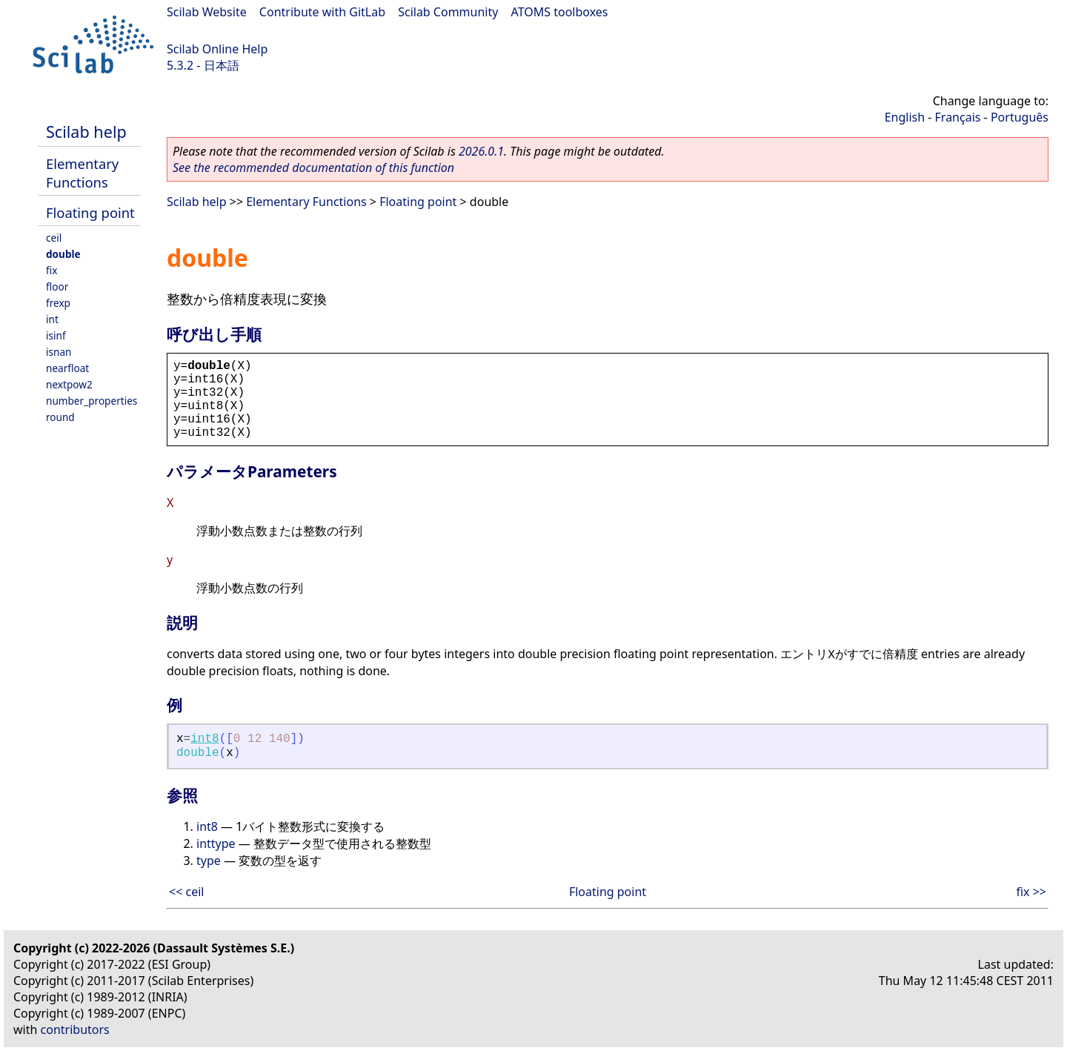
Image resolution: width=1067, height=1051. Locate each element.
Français (958, 117)
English (905, 117)
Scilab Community (448, 12)
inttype (216, 843)
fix (51, 270)
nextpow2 (69, 384)
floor (57, 286)
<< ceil (186, 891)
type (208, 860)
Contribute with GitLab (322, 12)
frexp (58, 303)
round (60, 417)
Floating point (90, 212)
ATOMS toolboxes (559, 12)
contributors (75, 1029)
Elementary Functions (82, 172)
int (52, 319)
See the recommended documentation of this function (313, 167)
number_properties (91, 401)
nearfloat (67, 368)
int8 (204, 739)
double (63, 254)
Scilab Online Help (217, 49)
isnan (58, 352)
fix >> (1031, 891)
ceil (54, 238)
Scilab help (86, 131)
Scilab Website (207, 12)
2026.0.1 (481, 151)
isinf (56, 335)
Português (1019, 117)
